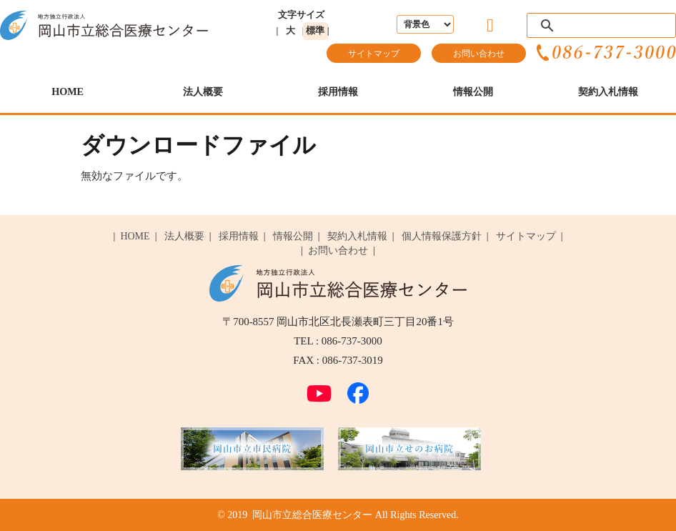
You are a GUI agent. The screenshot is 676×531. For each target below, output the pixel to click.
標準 (315, 30)
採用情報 (338, 91)
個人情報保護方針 (442, 236)
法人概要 (203, 91)
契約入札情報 (608, 91)
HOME (67, 91)
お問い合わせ (478, 54)
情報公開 (473, 91)
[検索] (599, 25)
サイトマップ (373, 54)
